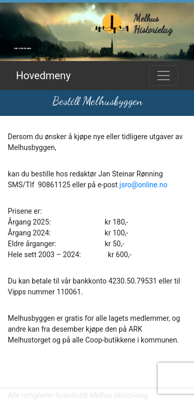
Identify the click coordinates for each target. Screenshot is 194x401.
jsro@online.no (144, 185)
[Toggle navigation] (163, 75)
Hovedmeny (43, 75)
